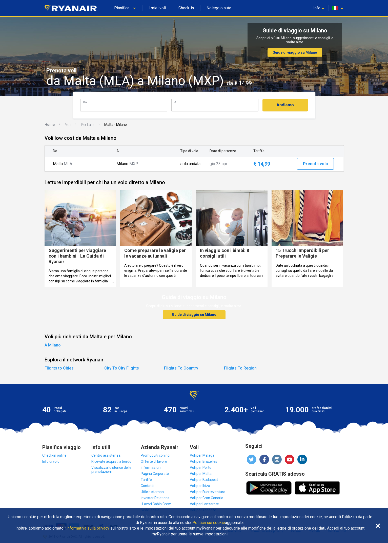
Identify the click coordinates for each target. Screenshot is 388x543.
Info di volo (50, 461)
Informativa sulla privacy (87, 528)
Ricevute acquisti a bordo (111, 461)
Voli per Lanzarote (204, 504)
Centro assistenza (105, 455)
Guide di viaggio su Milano (295, 52)
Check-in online (54, 455)
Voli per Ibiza (200, 486)
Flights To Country (181, 368)
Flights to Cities (59, 368)
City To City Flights (121, 368)
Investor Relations (155, 498)
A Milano (53, 345)
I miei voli (157, 8)
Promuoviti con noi (155, 455)
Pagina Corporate (155, 474)
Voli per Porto (200, 468)
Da (85, 102)
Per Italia (87, 125)
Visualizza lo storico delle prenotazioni (111, 470)
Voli (68, 125)
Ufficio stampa (152, 492)
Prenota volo (315, 163)
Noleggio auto (219, 8)
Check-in (186, 8)
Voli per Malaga (202, 455)
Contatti (147, 486)
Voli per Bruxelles (203, 461)
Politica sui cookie (208, 522)
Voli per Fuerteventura (207, 492)
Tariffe (146, 480)
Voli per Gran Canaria (206, 498)
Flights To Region (240, 368)
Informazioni (151, 468)
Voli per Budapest (204, 480)
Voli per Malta (201, 474)
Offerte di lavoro (154, 461)
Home (50, 125)
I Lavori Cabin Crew (156, 504)
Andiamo (285, 105)
